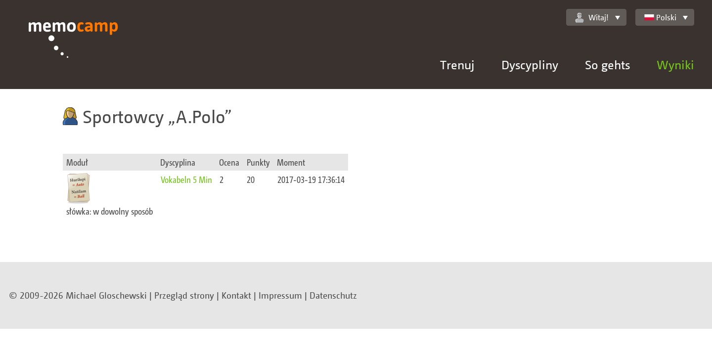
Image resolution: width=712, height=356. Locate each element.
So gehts (607, 64)
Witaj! (592, 17)
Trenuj (457, 64)
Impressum (280, 295)
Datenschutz (333, 295)
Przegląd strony (184, 295)
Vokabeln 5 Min (186, 179)
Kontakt (236, 295)
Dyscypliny (529, 64)
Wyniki (675, 64)
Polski (660, 17)
